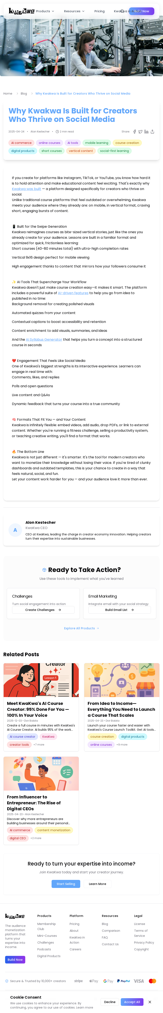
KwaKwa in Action (127, 11)
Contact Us (110, 944)
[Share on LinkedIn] (146, 132)
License (139, 924)
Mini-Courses (47, 936)
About (74, 931)
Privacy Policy (144, 942)
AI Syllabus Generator (44, 339)
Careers (75, 949)
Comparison (111, 931)
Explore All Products (81, 628)
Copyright (141, 949)
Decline (109, 1002)
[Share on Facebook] (134, 132)
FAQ (105, 937)
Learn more (84, 1007)
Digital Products (48, 956)
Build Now (15, 960)
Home (7, 93)
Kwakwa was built (26, 188)
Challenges (45, 942)
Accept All (132, 1002)
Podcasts (44, 949)
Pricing (99, 11)
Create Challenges (43, 610)
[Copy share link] (152, 132)
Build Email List (119, 610)
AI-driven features (73, 293)
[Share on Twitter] (140, 132)
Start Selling (66, 884)
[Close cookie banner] (150, 1002)
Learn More (97, 884)
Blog (24, 93)
